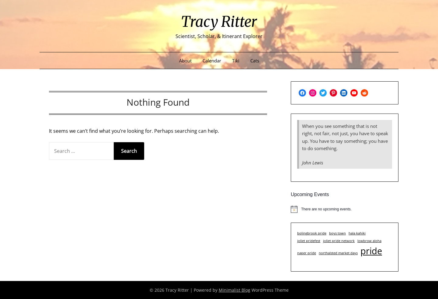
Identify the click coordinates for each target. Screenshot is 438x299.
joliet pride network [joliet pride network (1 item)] (339, 241)
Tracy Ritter (219, 21)
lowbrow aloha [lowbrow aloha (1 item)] (369, 241)
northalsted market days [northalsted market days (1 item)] (338, 253)
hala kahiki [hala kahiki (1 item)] (357, 233)
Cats (254, 61)
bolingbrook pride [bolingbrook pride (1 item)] (311, 233)
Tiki (235, 61)
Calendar (212, 61)
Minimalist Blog (234, 290)
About (185, 61)
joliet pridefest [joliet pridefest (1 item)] (308, 241)
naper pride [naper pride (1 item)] (306, 253)
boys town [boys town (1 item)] (337, 233)
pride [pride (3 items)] (371, 251)
